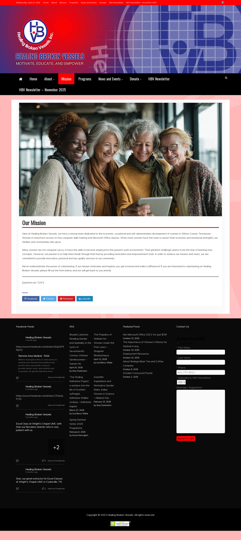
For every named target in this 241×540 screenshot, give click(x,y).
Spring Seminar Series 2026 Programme (77, 433)
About (54, 2)
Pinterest (66, 308)
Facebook (222, 2)
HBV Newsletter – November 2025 (141, 2)
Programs (73, 2)
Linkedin (85, 308)
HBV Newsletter (116, 2)
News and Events (89, 2)
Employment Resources (136, 362)
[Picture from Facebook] (24, 456)
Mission (63, 2)
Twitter (48, 308)
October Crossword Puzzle (138, 382)
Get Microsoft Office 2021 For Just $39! (145, 343)
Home (46, 2)
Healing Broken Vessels (41, 60)
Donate (102, 2)
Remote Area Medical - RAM (33, 365)
